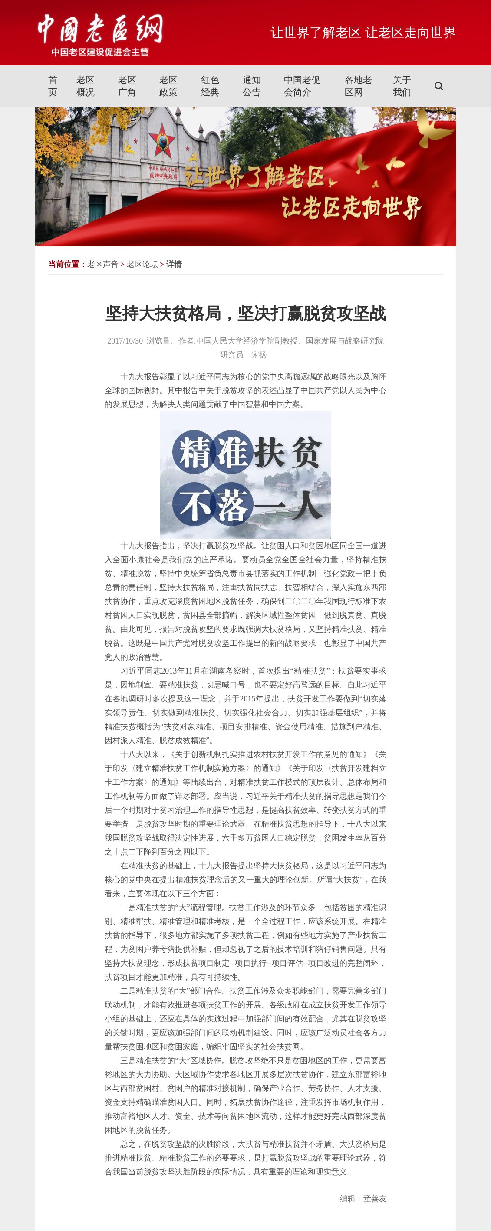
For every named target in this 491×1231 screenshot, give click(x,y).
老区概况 (85, 86)
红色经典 (210, 86)
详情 (174, 264)
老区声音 (103, 264)
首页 (52, 86)
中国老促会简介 (302, 86)
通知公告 (252, 86)
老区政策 (168, 86)
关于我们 (402, 86)
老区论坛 (142, 264)
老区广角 (127, 86)
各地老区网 (358, 86)
